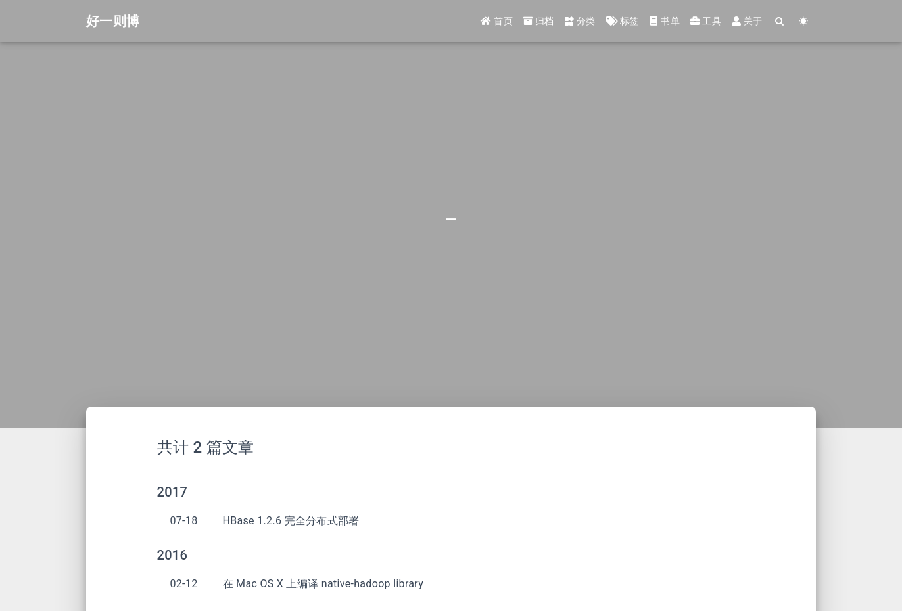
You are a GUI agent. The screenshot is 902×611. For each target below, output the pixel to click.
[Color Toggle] (804, 21)
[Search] (780, 21)
